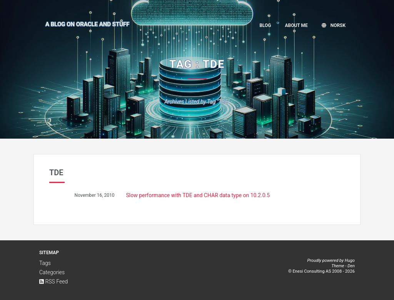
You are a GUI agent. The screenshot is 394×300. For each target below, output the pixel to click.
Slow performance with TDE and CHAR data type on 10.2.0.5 (198, 195)
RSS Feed (53, 281)
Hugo (350, 260)
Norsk (334, 25)
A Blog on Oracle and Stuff (87, 24)
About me (296, 25)
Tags (45, 263)
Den (351, 265)
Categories (52, 272)
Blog (265, 25)
